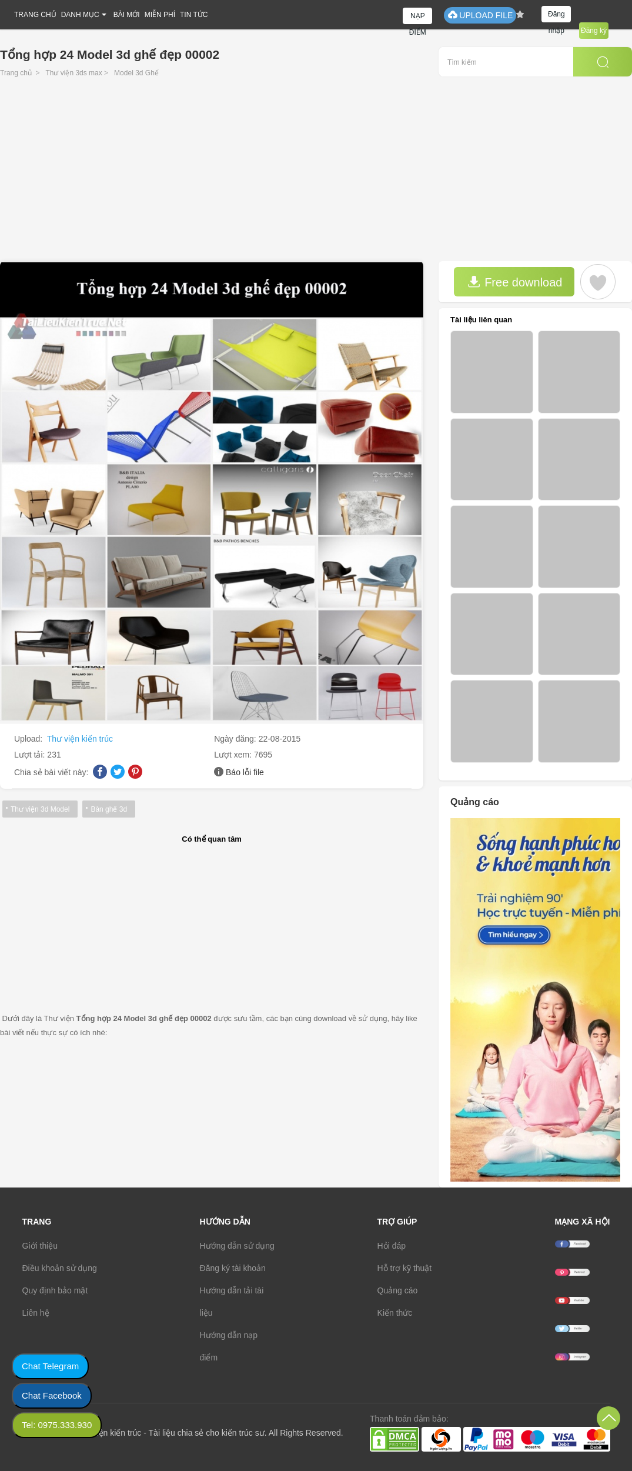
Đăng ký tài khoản (233, 1268)
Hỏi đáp (391, 1245)
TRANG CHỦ (35, 15)
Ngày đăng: (236, 738)
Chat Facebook (52, 1395)
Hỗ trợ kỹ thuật (404, 1268)
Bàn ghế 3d (109, 809)
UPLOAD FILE (480, 15)
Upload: (29, 738)
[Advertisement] (316, 173)
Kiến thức (395, 1312)
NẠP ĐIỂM (417, 18)
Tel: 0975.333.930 (57, 1425)
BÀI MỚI (126, 15)
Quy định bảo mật (55, 1290)
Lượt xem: (234, 754)
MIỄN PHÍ (160, 15)
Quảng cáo (397, 1290)
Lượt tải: (30, 754)
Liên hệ (35, 1312)
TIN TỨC (194, 15)
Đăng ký (594, 30)
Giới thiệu (40, 1245)
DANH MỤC (80, 15)
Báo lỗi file (245, 772)
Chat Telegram (50, 1366)
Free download (515, 282)
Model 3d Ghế (136, 73)
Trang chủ (16, 73)
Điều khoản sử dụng (59, 1268)
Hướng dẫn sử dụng (237, 1245)
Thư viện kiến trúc (80, 738)
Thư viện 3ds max (73, 73)
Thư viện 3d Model (40, 809)
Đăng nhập (556, 16)
